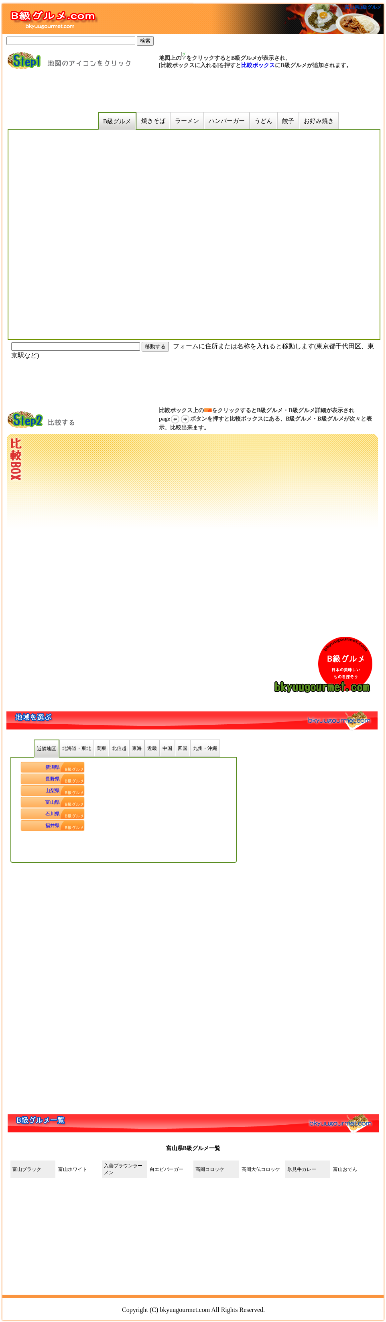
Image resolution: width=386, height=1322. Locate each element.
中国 (167, 748)
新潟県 (52, 767)
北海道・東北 (76, 748)
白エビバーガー (166, 1169)
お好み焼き (319, 121)
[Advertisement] (160, 91)
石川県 (52, 814)
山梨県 (52, 790)
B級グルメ (117, 121)
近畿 (152, 748)
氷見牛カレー (301, 1169)
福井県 (52, 825)
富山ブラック (26, 1169)
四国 (182, 748)
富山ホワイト (72, 1169)
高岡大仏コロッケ (261, 1169)
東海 (137, 748)
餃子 (288, 121)
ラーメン (187, 121)
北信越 (119, 748)
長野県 (52, 779)
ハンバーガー (227, 121)
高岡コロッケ (212, 1169)
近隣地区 (46, 749)
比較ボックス (258, 65)
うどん (263, 121)
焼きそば (153, 121)
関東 (101, 748)
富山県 (52, 802)
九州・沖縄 (205, 748)
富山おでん (345, 1169)
